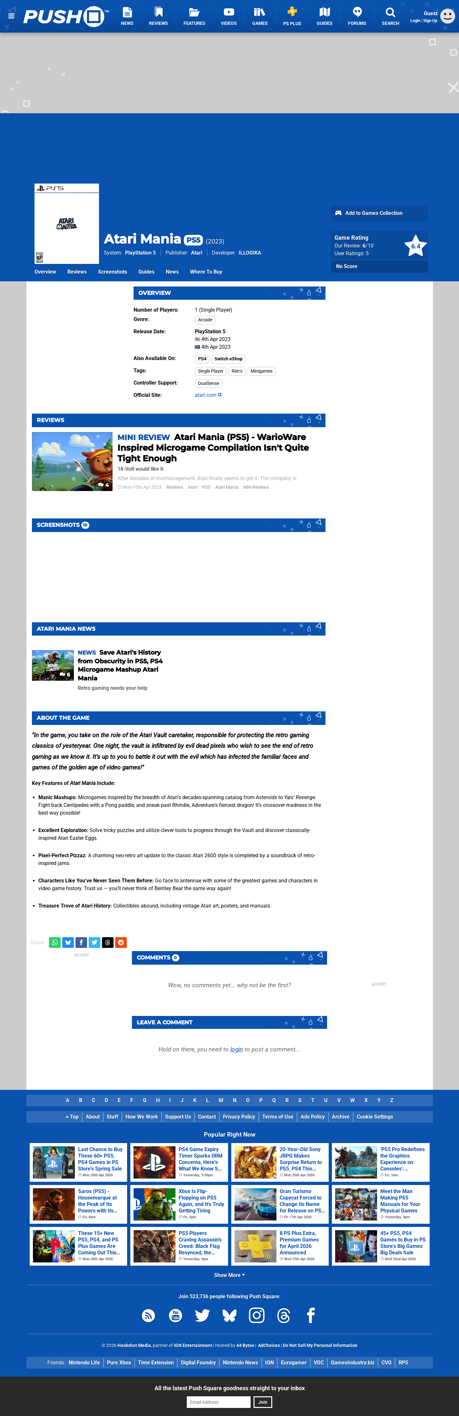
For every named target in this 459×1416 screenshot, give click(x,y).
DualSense (208, 383)
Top (72, 1117)
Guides (146, 272)
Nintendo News (240, 1363)
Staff (112, 1117)
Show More (229, 1275)
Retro (237, 371)
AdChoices (268, 1345)
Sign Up (430, 20)
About (93, 1117)
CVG (387, 1363)
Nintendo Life (84, 1363)
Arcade (205, 320)
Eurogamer (294, 1363)
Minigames (262, 371)
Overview (45, 272)
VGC (319, 1363)
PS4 (202, 359)
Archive (341, 1117)
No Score (346, 266)
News (172, 272)
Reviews (77, 272)
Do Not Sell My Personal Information (320, 1345)
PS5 (206, 487)
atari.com (208, 395)
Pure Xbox (119, 1363)
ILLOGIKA (250, 253)
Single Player (211, 371)
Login (415, 20)
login (236, 1049)
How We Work (141, 1117)
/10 (368, 246)
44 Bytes (245, 1345)
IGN (269, 1363)
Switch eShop (229, 359)
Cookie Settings (375, 1117)
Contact (207, 1117)
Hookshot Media (134, 1345)
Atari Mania (153, 239)
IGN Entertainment (193, 1345)
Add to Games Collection (368, 213)
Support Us (178, 1117)
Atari (196, 253)
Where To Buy (206, 272)
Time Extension (156, 1363)
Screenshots (112, 272)
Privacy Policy (239, 1117)
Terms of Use (278, 1117)
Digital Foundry (198, 1363)
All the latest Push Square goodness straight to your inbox (230, 1388)
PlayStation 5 (140, 253)
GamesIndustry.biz (352, 1363)
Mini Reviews (256, 487)
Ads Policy (313, 1117)
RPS (403, 1363)
